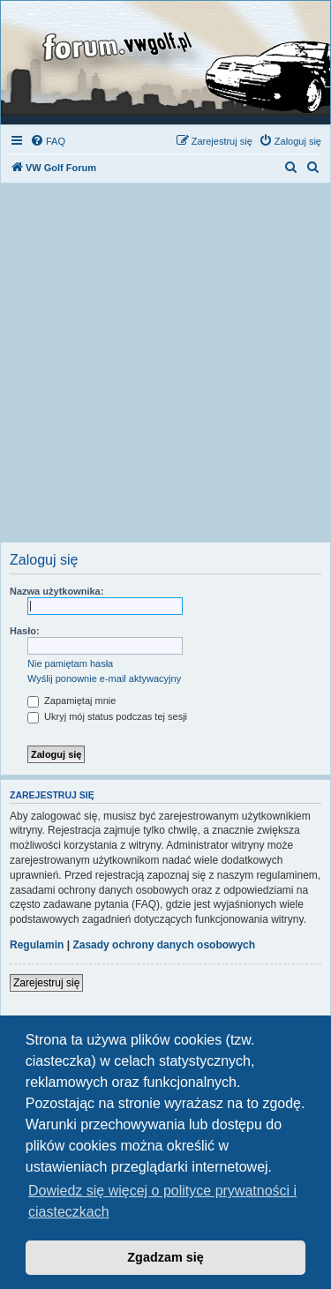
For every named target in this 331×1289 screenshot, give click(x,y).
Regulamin (37, 945)
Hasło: (25, 631)
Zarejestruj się (46, 983)
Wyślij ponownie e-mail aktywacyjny (104, 678)
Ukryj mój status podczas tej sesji (107, 716)
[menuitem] (47, 141)
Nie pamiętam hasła (70, 663)
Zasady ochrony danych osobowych (163, 945)
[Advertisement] (165, 367)
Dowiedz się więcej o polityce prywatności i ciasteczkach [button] (162, 1201)
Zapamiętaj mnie (71, 700)
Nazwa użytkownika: (56, 591)
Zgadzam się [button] (165, 1257)
